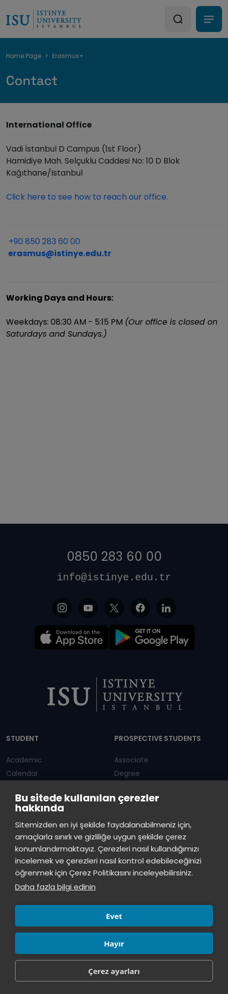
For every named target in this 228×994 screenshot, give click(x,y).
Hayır (114, 943)
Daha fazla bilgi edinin (55, 886)
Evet (114, 916)
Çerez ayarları (114, 971)
